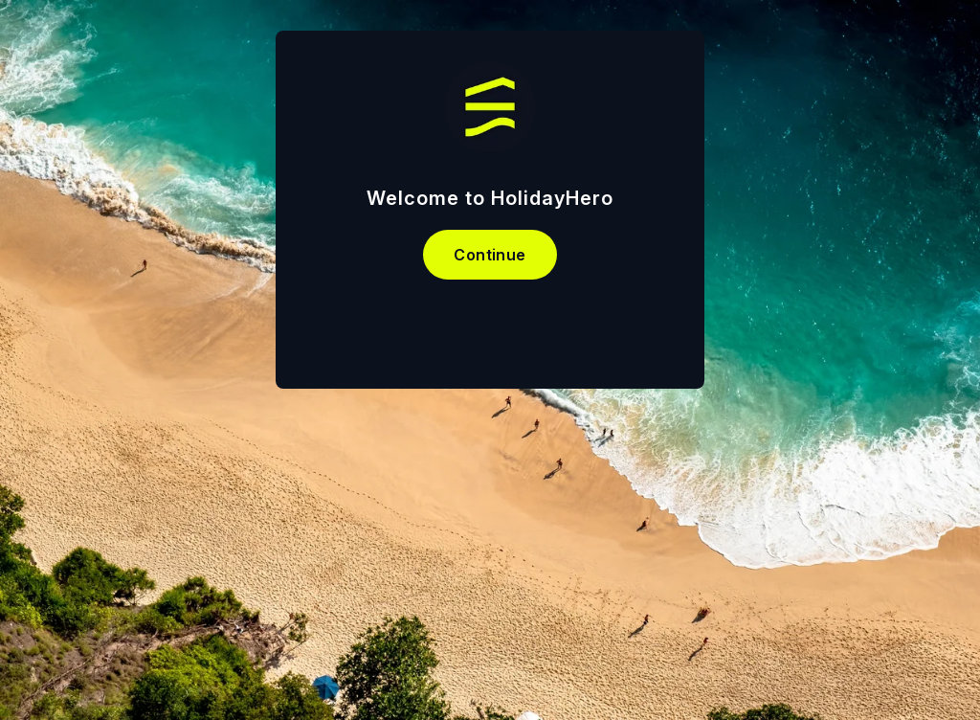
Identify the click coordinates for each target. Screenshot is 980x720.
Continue (489, 254)
